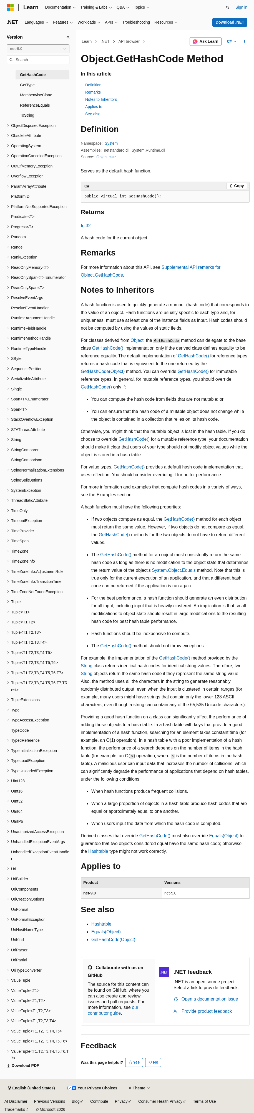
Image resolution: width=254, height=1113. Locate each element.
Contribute (99, 1101)
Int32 (86, 225)
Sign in (241, 7)
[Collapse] (68, 37)
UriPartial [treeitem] (19, 960)
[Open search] (227, 7)
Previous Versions (49, 1101)
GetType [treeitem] (27, 85)
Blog (76, 1101)
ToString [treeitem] (27, 115)
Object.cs (104, 157)
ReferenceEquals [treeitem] (35, 105)
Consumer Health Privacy (160, 1101)
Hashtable (98, 851)
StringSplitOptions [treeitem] (26, 480)
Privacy (121, 1101)
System (111, 143)
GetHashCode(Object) (103, 371)
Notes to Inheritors (101, 99)
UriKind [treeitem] (17, 939)
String (86, 665)
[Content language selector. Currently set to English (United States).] (31, 1088)
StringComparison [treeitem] (26, 460)
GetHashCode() (107, 348)
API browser (129, 41)
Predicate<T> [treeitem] (22, 216)
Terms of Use (204, 1101)
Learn (87, 41)
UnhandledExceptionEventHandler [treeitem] (40, 855)
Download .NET (230, 22)
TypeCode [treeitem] (20, 730)
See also (92, 114)
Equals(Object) (223, 835)
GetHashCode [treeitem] (33, 74)
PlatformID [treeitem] (20, 196)
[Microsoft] (10, 7)
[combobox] (38, 48)
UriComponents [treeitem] (24, 889)
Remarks (93, 92)
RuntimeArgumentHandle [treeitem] (33, 318)
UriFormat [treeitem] (19, 909)
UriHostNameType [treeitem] (27, 929)
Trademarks (14, 1109)
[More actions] (245, 41)
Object (137, 340)
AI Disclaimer (15, 1101)
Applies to (93, 106)
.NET (105, 41)
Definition (93, 85)
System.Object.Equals (173, 570)
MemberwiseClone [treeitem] (36, 95)
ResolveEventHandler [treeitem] (30, 308)
